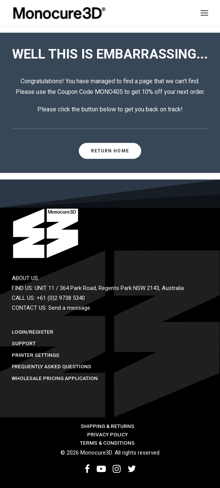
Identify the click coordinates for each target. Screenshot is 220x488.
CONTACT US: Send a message (51, 307)
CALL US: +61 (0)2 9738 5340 (48, 298)
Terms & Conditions (107, 443)
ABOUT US (25, 278)
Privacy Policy (107, 434)
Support (24, 343)
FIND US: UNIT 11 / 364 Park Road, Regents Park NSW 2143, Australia (98, 288)
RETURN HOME (110, 151)
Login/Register (32, 332)
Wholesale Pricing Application (55, 378)
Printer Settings (35, 355)
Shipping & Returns (107, 426)
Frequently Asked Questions (51, 366)
